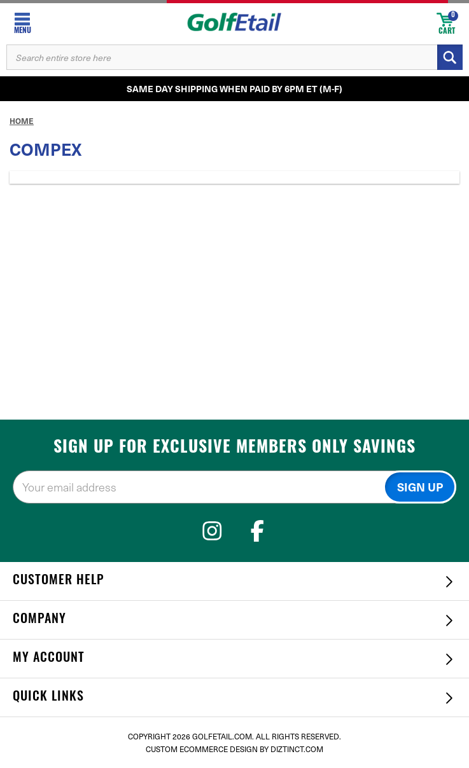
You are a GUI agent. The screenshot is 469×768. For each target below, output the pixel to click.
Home (22, 121)
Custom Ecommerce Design (202, 749)
